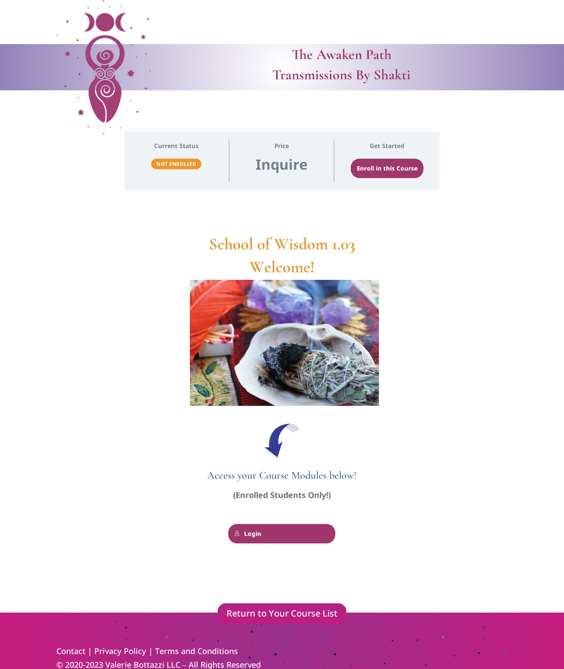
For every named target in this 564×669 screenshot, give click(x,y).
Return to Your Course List (282, 613)
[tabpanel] (282, 400)
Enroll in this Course (387, 168)
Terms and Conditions (196, 651)
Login (247, 534)
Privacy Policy (120, 651)
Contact (70, 651)
